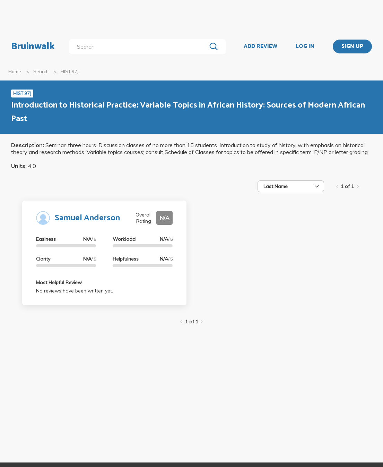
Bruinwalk (33, 46)
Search (41, 71)
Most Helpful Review (59, 282)
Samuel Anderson (87, 218)
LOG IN (305, 46)
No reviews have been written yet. (74, 291)
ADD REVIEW (260, 46)
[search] (139, 46)
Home (14, 71)
